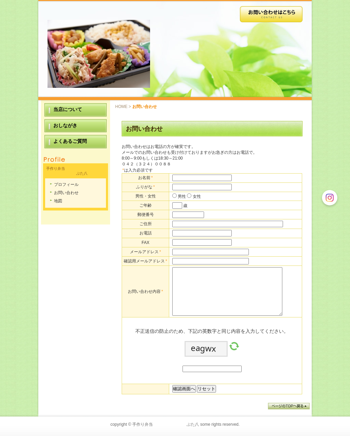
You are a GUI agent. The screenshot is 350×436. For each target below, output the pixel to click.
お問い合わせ (66, 192)
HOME (121, 106)
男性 (181, 196)
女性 (196, 196)
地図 (58, 201)
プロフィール (66, 184)
